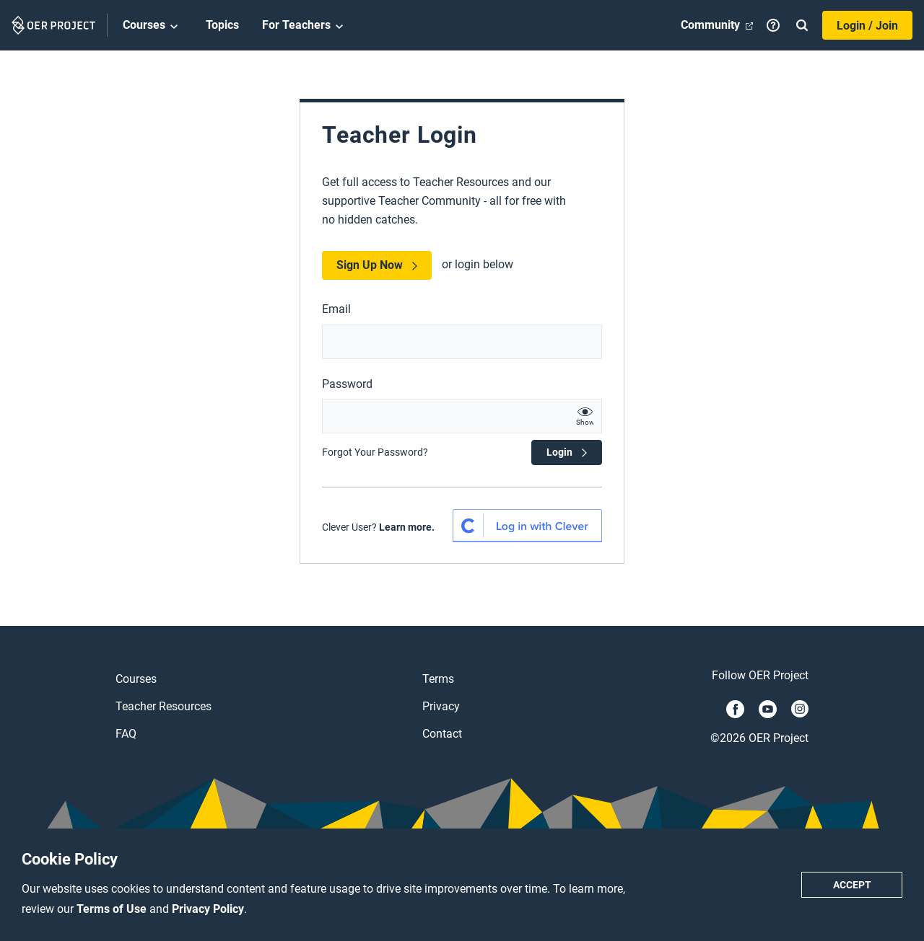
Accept (852, 885)
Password (347, 384)
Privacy (441, 706)
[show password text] (584, 416)
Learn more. (407, 527)
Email (336, 309)
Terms (438, 679)
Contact (442, 734)
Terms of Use (113, 909)
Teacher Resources (164, 706)
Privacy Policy (208, 909)
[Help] (773, 25)
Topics (222, 25)
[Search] (802, 25)
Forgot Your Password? (375, 452)
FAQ (126, 734)
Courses (153, 26)
